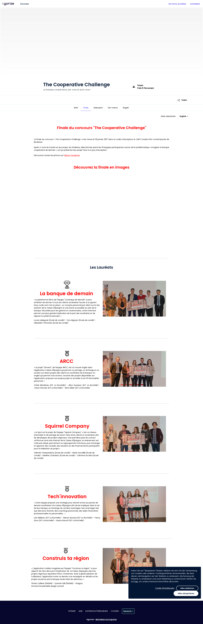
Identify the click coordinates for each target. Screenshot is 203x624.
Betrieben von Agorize (106, 619)
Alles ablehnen (187, 588)
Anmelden (195, 4)
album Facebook (72, 154)
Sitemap (72, 611)
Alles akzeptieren (186, 593)
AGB (80, 611)
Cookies (115, 611)
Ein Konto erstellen (177, 4)
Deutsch (128, 611)
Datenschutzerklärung (96, 611)
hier (136, 581)
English (184, 115)
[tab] (76, 107)
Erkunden (24, 4)
